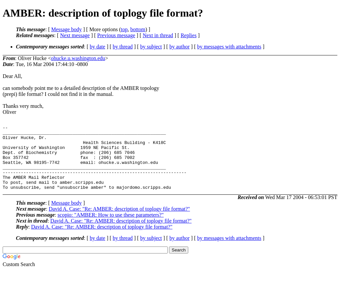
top (124, 29)
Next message (75, 35)
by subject (151, 46)
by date (97, 46)
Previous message (116, 35)
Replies (189, 35)
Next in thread (158, 35)
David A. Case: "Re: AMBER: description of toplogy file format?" (119, 222)
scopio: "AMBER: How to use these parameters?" (110, 228)
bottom (137, 29)
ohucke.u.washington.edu (78, 58)
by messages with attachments (229, 46)
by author (179, 46)
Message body (66, 29)
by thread (123, 46)
